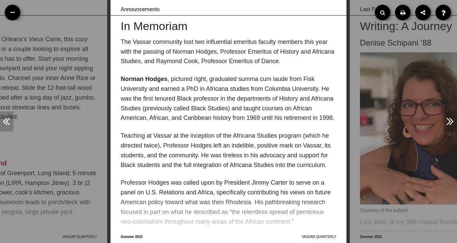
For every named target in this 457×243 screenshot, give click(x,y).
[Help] (443, 12)
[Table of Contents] (12, 12)
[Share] (423, 12)
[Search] (382, 12)
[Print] (402, 12)
